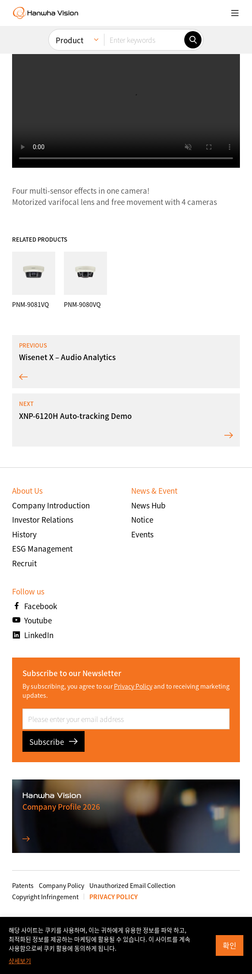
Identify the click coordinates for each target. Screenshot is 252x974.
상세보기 (20, 960)
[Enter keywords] (144, 40)
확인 (229, 945)
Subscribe (53, 741)
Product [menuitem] (69, 40)
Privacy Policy (133, 686)
